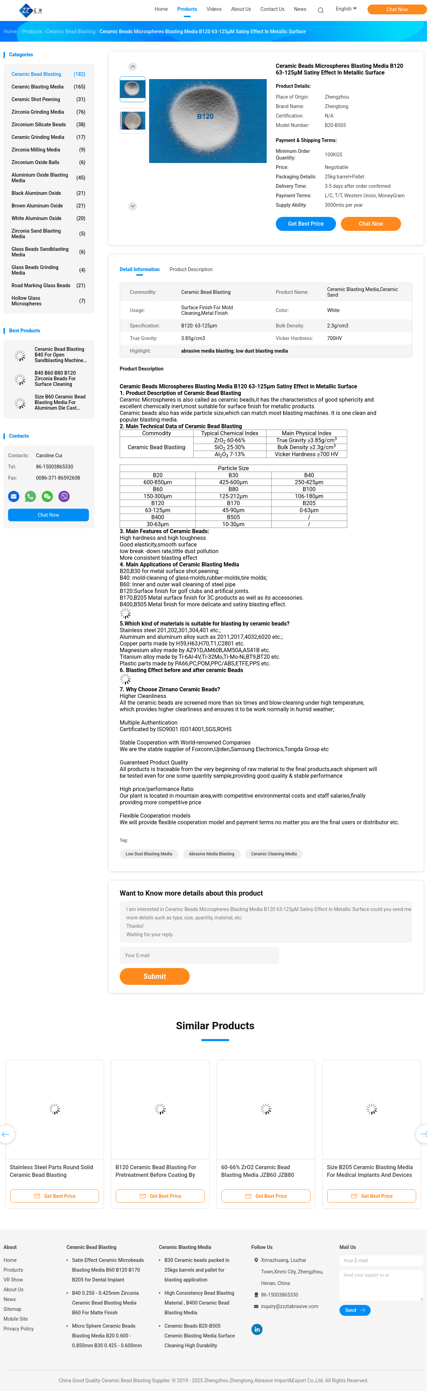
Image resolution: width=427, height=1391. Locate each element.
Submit (155, 976)
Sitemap (12, 1309)
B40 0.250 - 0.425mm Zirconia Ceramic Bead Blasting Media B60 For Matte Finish (105, 1302)
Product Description (190, 269)
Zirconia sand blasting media (48, 233)
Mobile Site (16, 1319)
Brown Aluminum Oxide (48, 205)
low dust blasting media (149, 854)
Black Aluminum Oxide (48, 193)
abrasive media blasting (211, 854)
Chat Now (397, 9)
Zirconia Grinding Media (48, 111)
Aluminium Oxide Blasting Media (48, 177)
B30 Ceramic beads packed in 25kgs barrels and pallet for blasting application (196, 1270)
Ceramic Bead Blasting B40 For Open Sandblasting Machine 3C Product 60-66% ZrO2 (62, 354)
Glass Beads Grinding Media (48, 270)
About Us (13, 1289)
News (10, 1299)
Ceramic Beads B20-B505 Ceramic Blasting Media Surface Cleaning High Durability (199, 1335)
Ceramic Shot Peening (48, 99)
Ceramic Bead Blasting (48, 74)
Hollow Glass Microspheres (48, 300)
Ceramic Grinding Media (48, 137)
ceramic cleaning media (274, 854)
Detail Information (140, 269)
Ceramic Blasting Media (48, 86)
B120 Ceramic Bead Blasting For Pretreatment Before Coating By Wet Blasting (155, 1175)
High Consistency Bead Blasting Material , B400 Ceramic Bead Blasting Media (199, 1302)
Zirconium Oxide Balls (48, 162)
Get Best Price (306, 223)
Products (13, 1270)
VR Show (13, 1280)
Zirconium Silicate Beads (48, 124)
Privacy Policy (19, 1329)
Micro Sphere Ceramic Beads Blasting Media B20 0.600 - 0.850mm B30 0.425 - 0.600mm (107, 1335)
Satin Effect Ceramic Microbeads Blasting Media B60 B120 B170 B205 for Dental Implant (108, 1270)
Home (10, 1260)
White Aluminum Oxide (48, 218)
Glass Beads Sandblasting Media (48, 251)
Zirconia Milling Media (48, 149)
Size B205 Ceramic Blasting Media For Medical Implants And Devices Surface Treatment (370, 1175)
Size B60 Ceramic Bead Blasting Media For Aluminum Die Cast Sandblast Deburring (60, 402)
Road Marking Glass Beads (48, 285)
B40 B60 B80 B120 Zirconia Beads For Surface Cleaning (55, 378)
